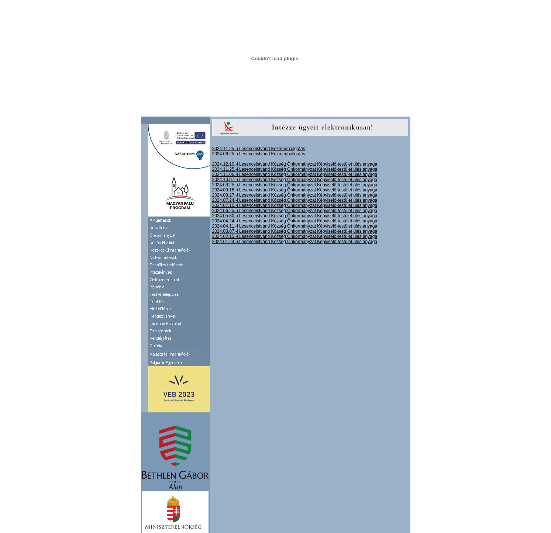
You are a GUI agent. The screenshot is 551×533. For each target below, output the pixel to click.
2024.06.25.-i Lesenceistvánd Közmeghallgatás (258, 153)
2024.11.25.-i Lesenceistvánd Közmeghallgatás (258, 148)
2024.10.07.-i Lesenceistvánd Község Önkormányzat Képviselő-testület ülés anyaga (295, 179)
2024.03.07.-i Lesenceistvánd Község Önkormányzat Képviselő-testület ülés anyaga (295, 231)
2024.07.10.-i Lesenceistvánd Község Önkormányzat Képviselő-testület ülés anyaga (295, 205)
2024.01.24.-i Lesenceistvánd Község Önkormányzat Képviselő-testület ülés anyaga (295, 241)
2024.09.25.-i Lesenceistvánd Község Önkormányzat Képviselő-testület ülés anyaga (295, 184)
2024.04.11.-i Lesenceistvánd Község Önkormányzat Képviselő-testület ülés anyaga (295, 226)
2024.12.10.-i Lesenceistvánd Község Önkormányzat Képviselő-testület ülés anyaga (295, 164)
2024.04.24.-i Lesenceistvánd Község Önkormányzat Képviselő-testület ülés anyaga (295, 221)
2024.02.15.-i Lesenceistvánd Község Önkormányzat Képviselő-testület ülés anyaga (295, 236)
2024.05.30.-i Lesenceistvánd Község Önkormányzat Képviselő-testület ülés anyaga (295, 215)
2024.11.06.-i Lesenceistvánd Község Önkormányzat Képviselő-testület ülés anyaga (295, 174)
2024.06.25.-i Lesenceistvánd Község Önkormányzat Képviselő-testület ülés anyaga (295, 210)
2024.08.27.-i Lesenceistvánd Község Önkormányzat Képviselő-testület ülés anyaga (295, 195)
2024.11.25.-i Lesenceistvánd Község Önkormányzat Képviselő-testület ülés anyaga (295, 169)
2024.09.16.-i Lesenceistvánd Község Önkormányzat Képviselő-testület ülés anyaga (295, 190)
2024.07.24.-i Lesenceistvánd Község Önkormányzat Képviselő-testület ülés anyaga (295, 200)
